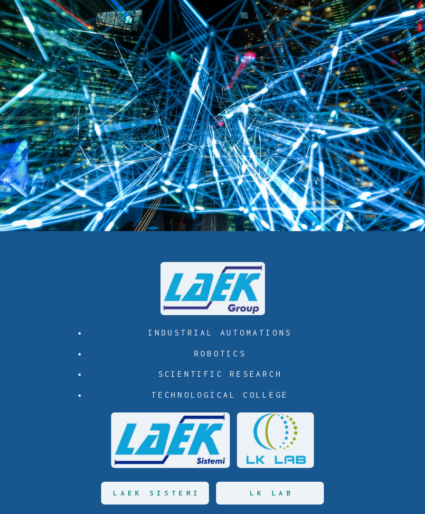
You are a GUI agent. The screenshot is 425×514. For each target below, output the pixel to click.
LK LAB (271, 493)
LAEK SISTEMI (156, 493)
